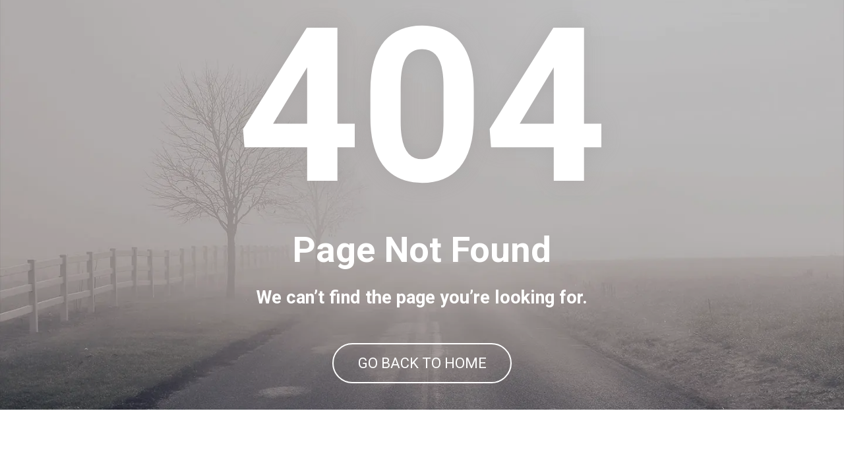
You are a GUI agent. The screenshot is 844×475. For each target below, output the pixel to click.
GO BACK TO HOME (422, 395)
